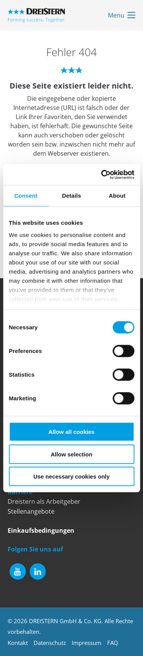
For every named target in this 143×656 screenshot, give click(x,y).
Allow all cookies (71, 432)
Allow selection (71, 454)
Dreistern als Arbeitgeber (44, 501)
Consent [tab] (25, 195)
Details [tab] (71, 195)
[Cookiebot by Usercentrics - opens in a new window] (101, 174)
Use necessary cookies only (71, 476)
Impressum (86, 642)
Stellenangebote (31, 511)
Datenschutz (50, 642)
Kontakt (18, 642)
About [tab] (117, 195)
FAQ (112, 642)
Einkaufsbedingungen (41, 530)
